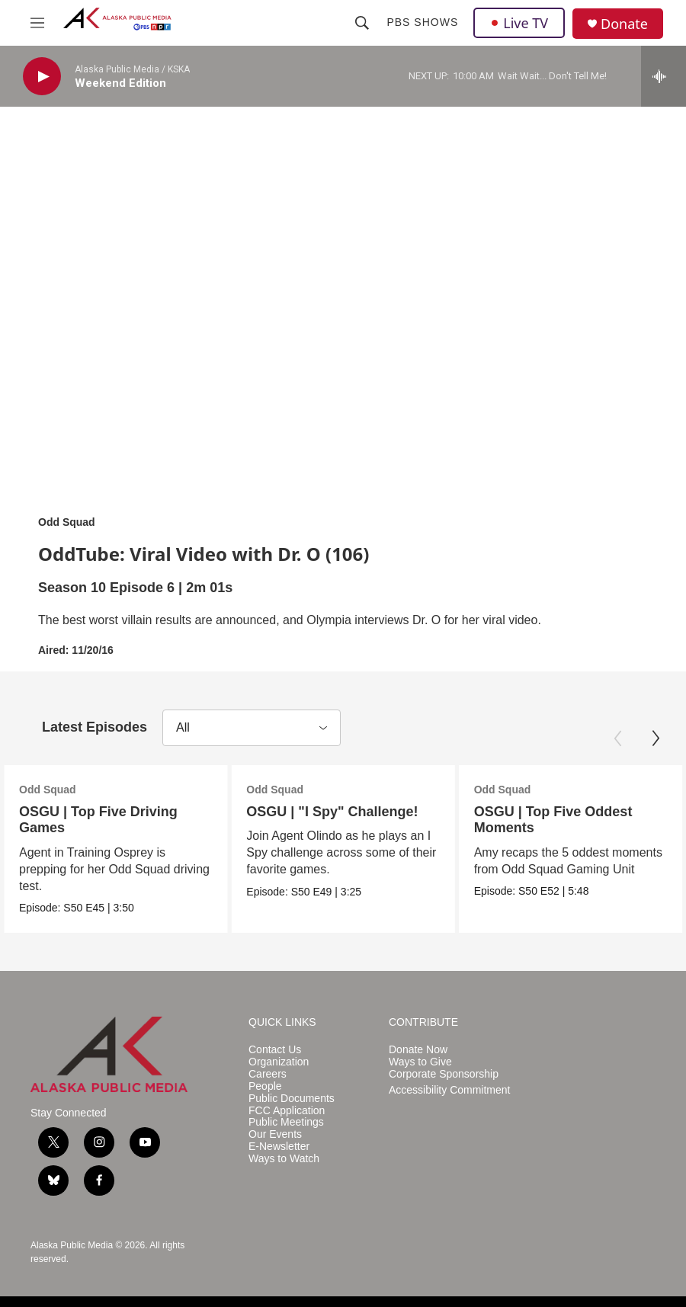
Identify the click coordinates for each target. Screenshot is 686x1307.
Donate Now (418, 1050)
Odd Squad (66, 522)
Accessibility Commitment (449, 1090)
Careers (267, 1074)
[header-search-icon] (362, 23)
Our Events (275, 1134)
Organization (278, 1062)
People (265, 1086)
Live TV (519, 23)
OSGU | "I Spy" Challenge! (309, 811)
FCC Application (286, 1110)
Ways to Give (420, 1062)
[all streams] (663, 76)
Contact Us (274, 1050)
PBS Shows (422, 22)
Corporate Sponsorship (443, 1074)
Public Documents (291, 1098)
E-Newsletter (278, 1146)
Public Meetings (286, 1122)
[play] (42, 76)
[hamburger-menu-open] (37, 23)
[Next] (655, 738)
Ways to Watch (283, 1158)
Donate (624, 24)
